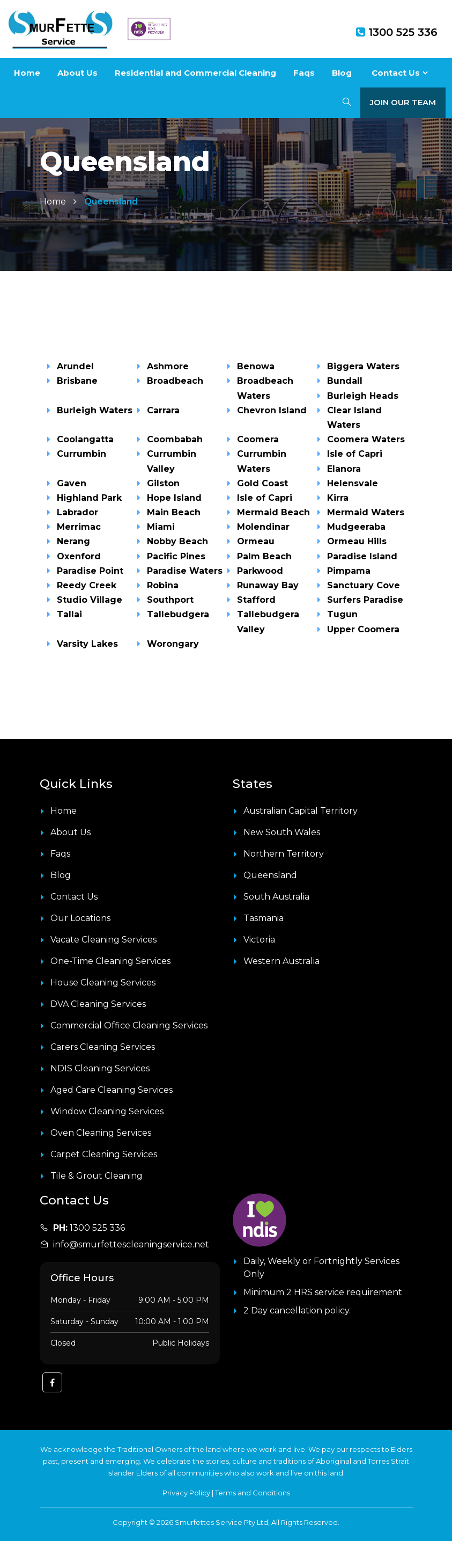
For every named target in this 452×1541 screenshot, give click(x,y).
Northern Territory (283, 854)
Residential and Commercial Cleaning (195, 73)
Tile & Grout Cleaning (96, 1176)
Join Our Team (403, 102)
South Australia (276, 897)
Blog (342, 73)
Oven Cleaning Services (100, 1133)
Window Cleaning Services (107, 1111)
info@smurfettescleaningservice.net (131, 1244)
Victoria (259, 939)
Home (27, 73)
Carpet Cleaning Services (103, 1154)
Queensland (270, 875)
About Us (77, 73)
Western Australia (281, 961)
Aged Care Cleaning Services (111, 1090)
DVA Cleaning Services (98, 1004)
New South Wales (281, 832)
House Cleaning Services (102, 982)
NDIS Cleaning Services (100, 1068)
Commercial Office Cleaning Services (129, 1025)
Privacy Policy (186, 1492)
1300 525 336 (397, 32)
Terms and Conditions (252, 1492)
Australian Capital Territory (300, 811)
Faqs (304, 73)
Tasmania (263, 918)
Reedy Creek (86, 585)
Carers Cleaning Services (102, 1047)
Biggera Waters (363, 366)
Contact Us (396, 73)
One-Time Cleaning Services (110, 961)
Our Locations (80, 918)
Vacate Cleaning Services (103, 939)
